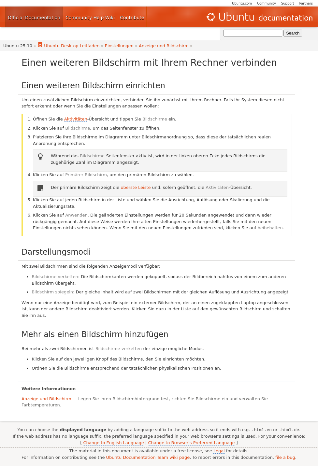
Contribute (132, 17)
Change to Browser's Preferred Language (191, 442)
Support (287, 3)
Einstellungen (119, 45)
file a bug (285, 457)
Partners (306, 3)
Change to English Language (113, 442)
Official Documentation (34, 17)
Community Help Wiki (90, 17)
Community (266, 3)
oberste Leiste (136, 187)
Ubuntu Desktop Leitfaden (68, 45)
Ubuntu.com (242, 3)
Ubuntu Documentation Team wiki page (148, 457)
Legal (219, 450)
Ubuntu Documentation (259, 17)
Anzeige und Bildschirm (164, 45)
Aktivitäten (75, 119)
